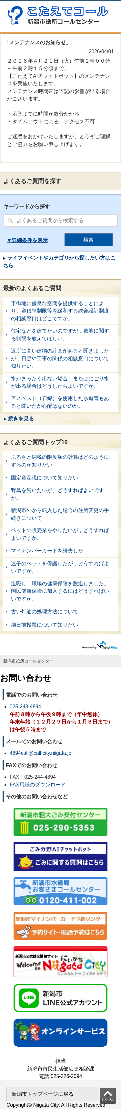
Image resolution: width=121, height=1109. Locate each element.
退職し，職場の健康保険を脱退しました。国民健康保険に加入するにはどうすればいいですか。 (60, 591)
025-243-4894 (25, 706)
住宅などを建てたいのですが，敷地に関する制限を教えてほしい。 (60, 334)
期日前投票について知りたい (60, 624)
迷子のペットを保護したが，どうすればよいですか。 (60, 567)
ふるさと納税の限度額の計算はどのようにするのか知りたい (60, 461)
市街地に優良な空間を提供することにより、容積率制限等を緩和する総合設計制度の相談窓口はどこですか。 (60, 310)
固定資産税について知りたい (60, 477)
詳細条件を (24, 240)
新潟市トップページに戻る (43, 1094)
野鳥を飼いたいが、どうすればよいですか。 (60, 494)
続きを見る (21, 418)
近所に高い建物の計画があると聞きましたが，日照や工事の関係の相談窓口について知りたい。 (60, 358)
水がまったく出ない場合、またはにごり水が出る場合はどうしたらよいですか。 (60, 382)
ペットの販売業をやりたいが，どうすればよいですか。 (60, 534)
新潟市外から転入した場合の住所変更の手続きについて (60, 514)
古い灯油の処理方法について (60, 611)
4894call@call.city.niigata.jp (40, 753)
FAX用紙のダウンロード (38, 784)
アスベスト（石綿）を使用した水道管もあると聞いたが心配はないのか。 (60, 402)
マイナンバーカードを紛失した (60, 550)
